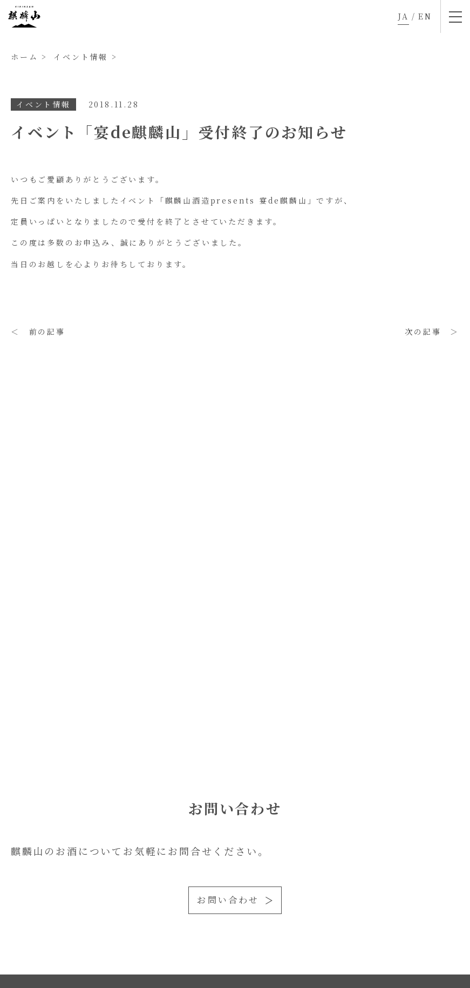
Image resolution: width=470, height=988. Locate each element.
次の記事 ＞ (432, 331)
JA (403, 16)
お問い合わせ (228, 900)
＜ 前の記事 (38, 331)
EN (425, 16)
